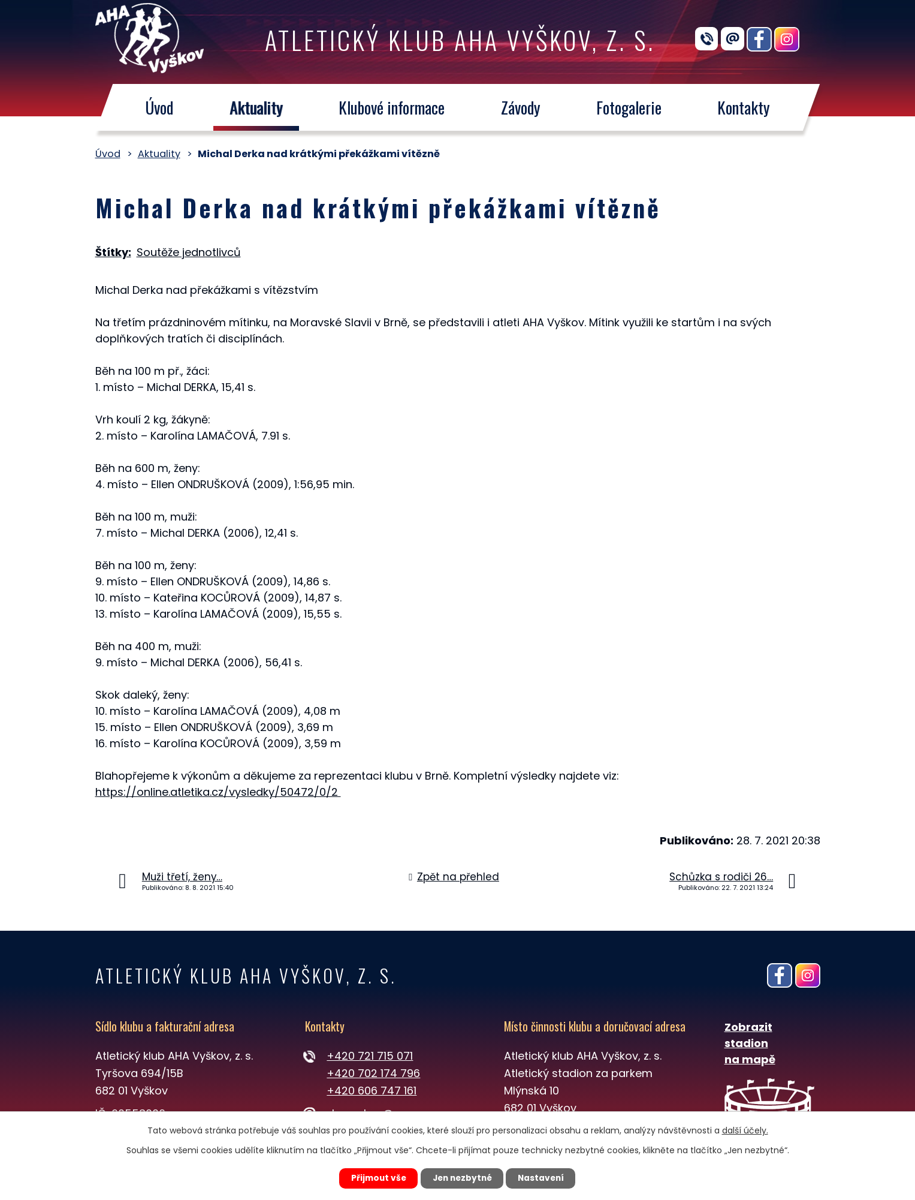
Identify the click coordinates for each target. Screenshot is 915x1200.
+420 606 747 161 (371, 1090)
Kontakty (743, 107)
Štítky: (113, 252)
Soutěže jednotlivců (189, 252)
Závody (520, 107)
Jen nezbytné (462, 1178)
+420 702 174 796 (373, 1073)
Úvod (159, 107)
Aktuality (255, 107)
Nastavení (545, 1178)
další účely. (745, 1130)
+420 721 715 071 (370, 1055)
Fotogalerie (629, 107)
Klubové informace (392, 107)
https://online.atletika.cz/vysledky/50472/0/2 (218, 791)
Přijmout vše (374, 1178)
